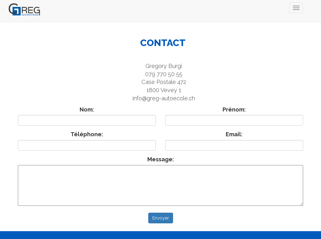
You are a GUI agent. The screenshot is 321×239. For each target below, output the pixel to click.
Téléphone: (87, 134)
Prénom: (234, 109)
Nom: (87, 109)
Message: (160, 159)
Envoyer (160, 218)
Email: (234, 134)
